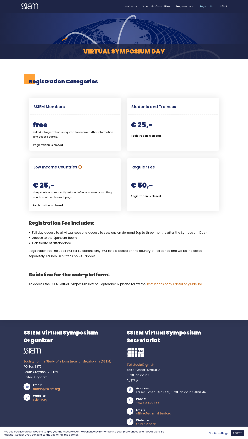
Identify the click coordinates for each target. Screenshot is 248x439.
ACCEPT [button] (237, 433)
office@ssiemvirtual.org (153, 413)
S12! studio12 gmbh (140, 365)
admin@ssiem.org (46, 389)
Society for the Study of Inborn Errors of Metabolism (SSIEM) (67, 361)
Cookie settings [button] (218, 433)
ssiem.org (40, 399)
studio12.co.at (146, 424)
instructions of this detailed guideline (174, 284)
